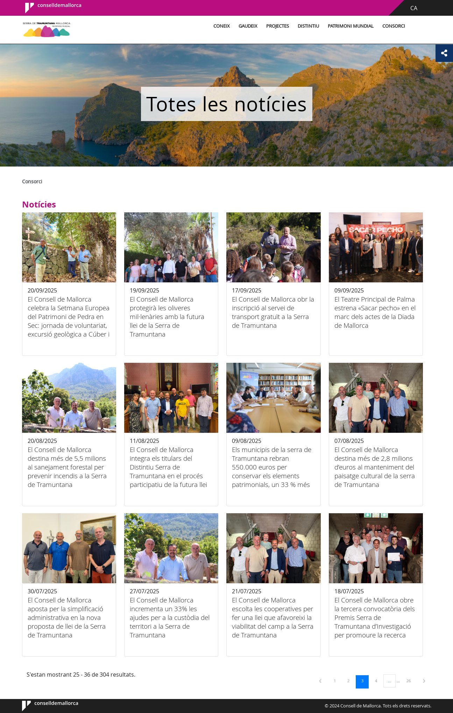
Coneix (221, 26)
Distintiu (308, 26)
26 (411, 680)
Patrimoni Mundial (351, 26)
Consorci (393, 26)
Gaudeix (248, 26)
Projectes (277, 26)
